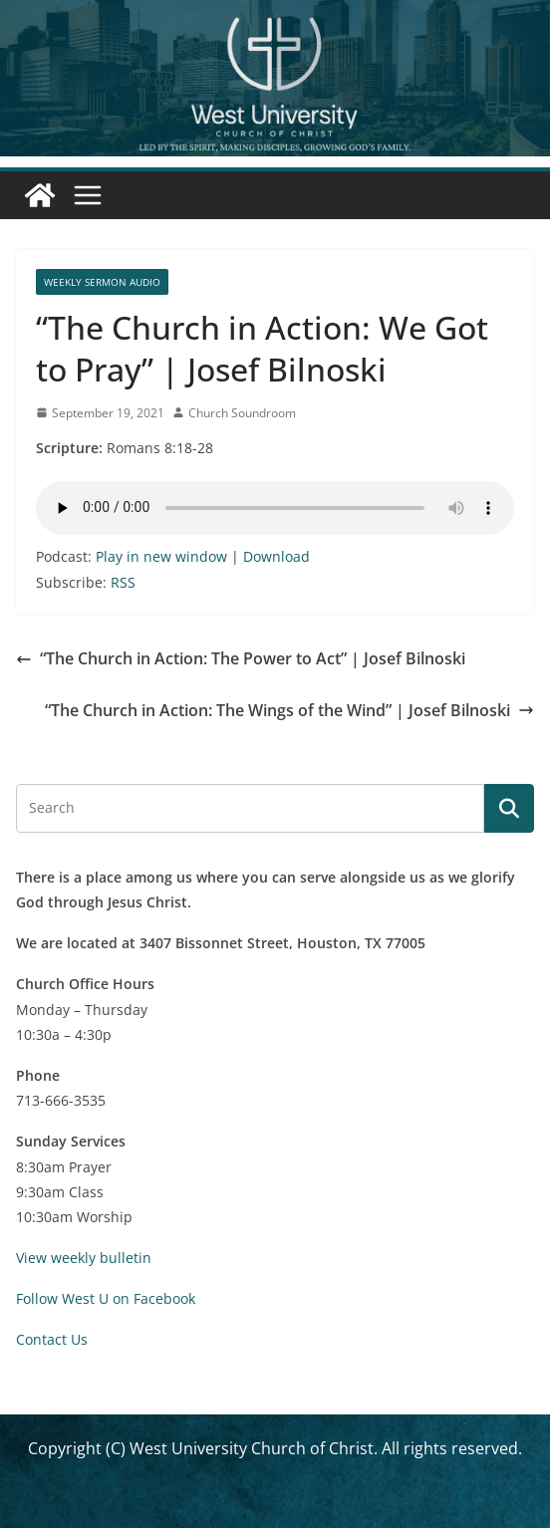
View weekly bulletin (83, 1257)
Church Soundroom (242, 412)
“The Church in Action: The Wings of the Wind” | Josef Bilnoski (289, 710)
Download (276, 556)
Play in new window (161, 556)
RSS (123, 582)
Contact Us (52, 1339)
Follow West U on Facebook (105, 1298)
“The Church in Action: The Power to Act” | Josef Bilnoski (240, 658)
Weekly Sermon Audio (102, 282)
